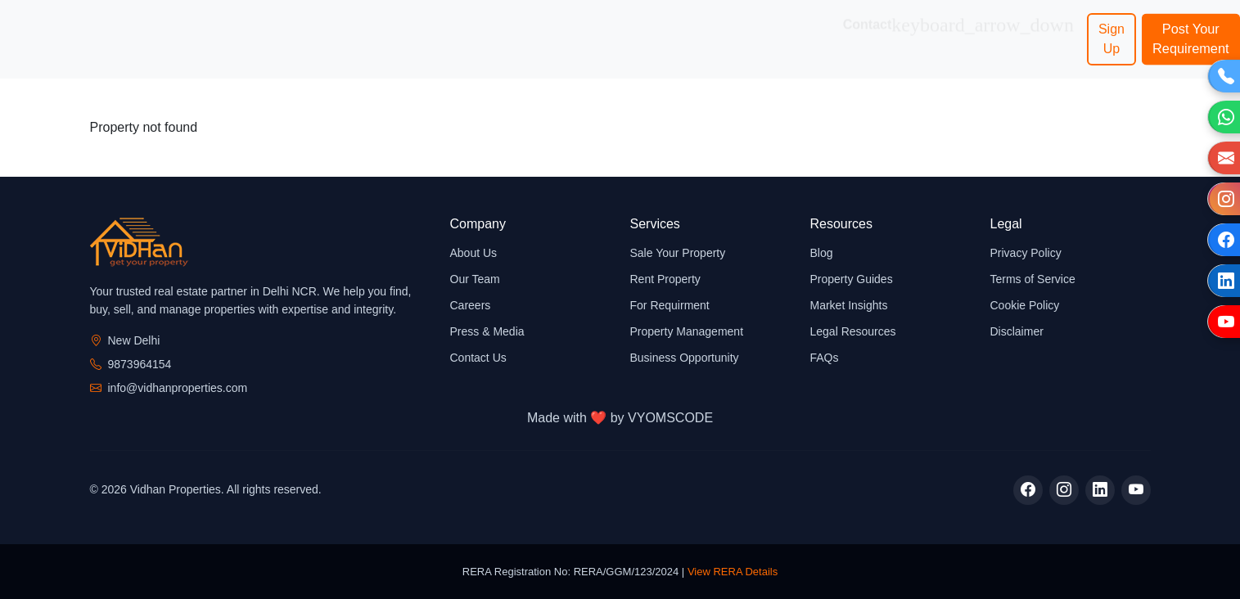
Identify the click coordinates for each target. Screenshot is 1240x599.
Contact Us (478, 357)
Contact (958, 29)
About (156, 29)
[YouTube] (1136, 490)
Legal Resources (853, 331)
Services (320, 29)
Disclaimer (1017, 331)
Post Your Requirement (1190, 39)
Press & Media (487, 331)
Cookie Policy (1025, 305)
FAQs (824, 357)
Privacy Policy (1026, 252)
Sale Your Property (678, 252)
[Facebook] (1028, 490)
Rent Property (665, 279)
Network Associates (782, 39)
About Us (474, 252)
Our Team (475, 279)
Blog (821, 252)
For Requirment (670, 305)
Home (93, 29)
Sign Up (1111, 39)
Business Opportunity (592, 39)
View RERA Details (733, 571)
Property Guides (851, 279)
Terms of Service (1032, 279)
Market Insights (849, 305)
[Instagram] (1064, 490)
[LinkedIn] (1100, 490)
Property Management (687, 331)
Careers (470, 305)
